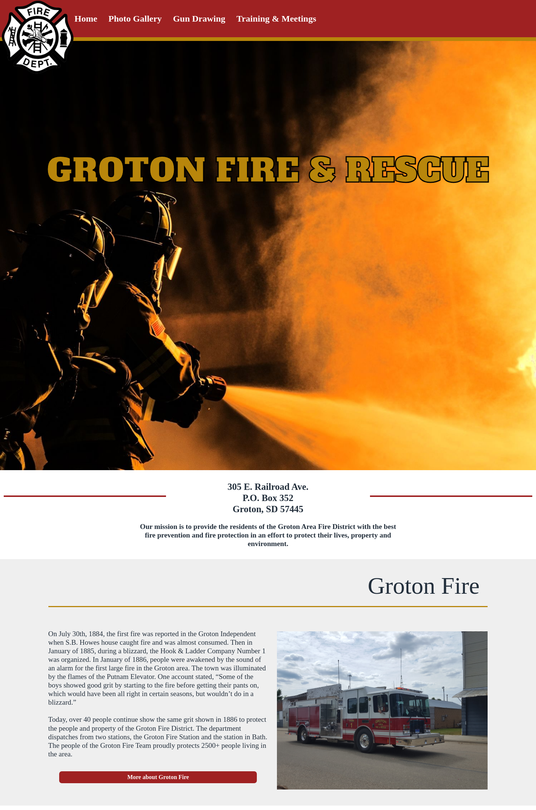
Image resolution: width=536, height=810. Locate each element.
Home (85, 18)
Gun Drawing (199, 18)
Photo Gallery (135, 18)
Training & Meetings (276, 18)
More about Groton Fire (158, 777)
